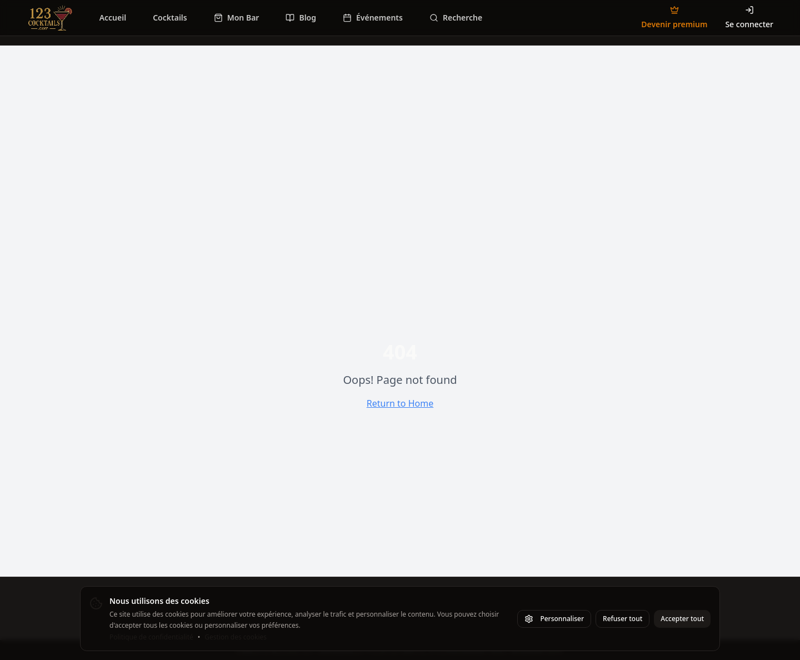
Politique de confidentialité (151, 637)
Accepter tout (682, 618)
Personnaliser (554, 618)
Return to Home (400, 403)
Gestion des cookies (235, 637)
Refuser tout (622, 618)
